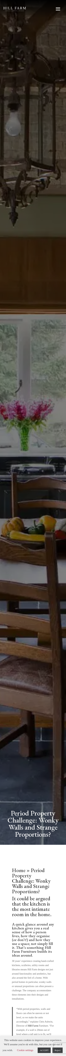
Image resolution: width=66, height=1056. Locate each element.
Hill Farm (33, 1025)
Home (19, 870)
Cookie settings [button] (25, 1050)
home (44, 914)
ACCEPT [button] (44, 1050)
